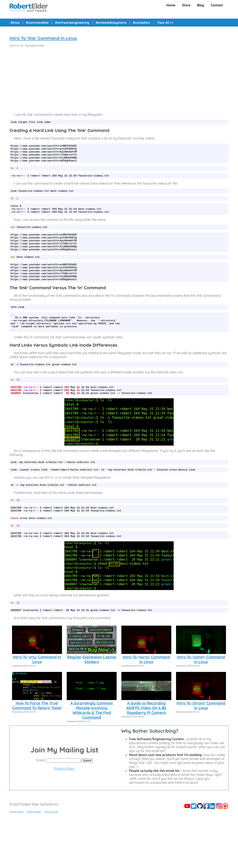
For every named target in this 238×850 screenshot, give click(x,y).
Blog (200, 5)
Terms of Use (51, 842)
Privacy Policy (64, 799)
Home (170, 5)
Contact (217, 5)
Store (186, 5)
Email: (40, 791)
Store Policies (34, 842)
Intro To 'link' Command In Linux (43, 38)
